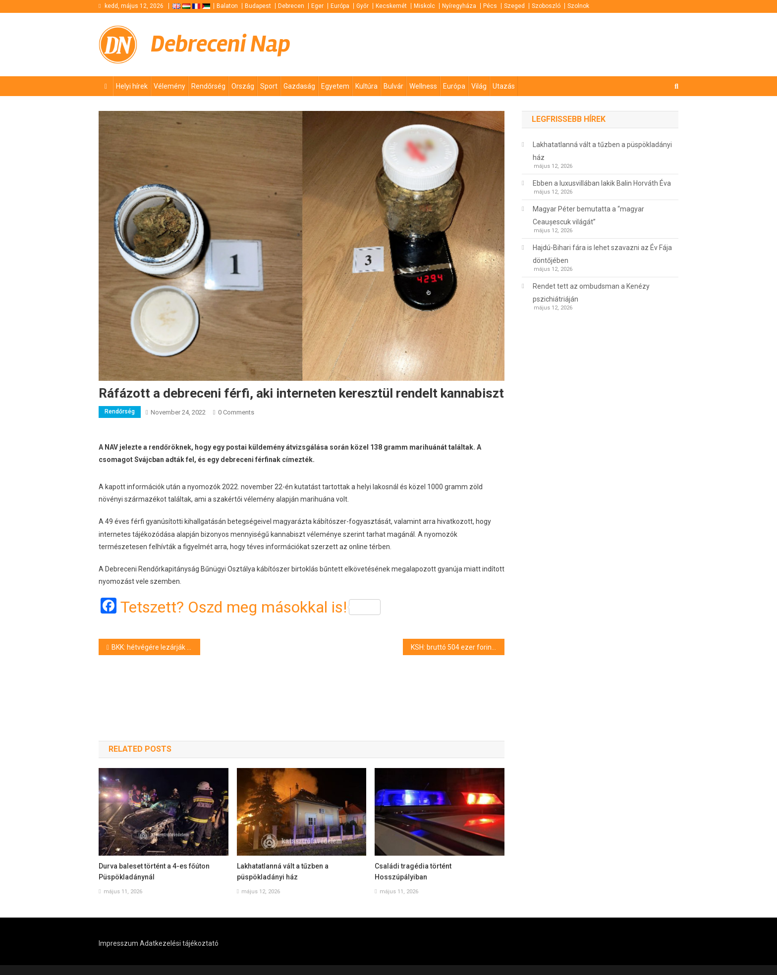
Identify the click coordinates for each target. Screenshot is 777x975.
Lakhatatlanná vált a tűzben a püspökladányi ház (283, 871)
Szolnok (578, 5)
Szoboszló (546, 5)
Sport (269, 86)
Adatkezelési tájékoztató (179, 943)
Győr (362, 5)
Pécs (490, 5)
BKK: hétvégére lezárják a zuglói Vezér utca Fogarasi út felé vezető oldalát (155, 647)
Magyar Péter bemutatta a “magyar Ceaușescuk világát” (588, 215)
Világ (479, 86)
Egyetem (335, 86)
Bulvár (393, 86)
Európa (340, 5)
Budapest (258, 5)
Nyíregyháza (459, 5)
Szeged (514, 5)
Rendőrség (208, 86)
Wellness (423, 86)
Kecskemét (391, 5)
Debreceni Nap (220, 44)
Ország (242, 86)
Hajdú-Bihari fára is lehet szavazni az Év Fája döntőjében (602, 254)
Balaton (227, 5)
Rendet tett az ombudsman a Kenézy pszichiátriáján (591, 292)
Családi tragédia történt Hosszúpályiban (413, 871)
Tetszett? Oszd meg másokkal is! (250, 607)
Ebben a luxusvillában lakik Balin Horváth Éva (602, 183)
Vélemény (169, 86)
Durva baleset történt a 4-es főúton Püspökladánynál (154, 871)
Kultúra (366, 86)
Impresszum (118, 943)
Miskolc (424, 5)
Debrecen (291, 5)
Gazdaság (299, 86)
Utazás (504, 86)
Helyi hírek (132, 86)
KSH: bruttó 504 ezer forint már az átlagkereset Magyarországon (457, 647)
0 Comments (236, 412)
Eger (317, 5)
